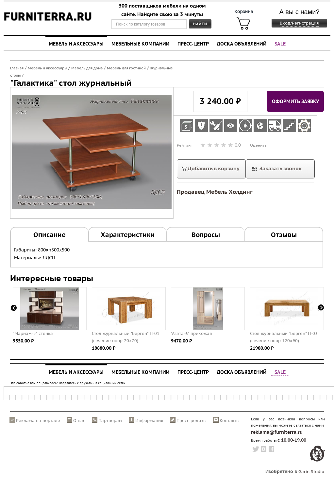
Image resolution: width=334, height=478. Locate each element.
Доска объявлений (242, 43)
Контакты (230, 420)
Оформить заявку (295, 101)
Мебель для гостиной (126, 68)
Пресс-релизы (191, 420)
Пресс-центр (193, 43)
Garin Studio (311, 471)
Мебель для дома (87, 68)
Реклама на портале (38, 420)
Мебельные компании (140, 43)
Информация (149, 420)
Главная (17, 68)
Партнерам (110, 420)
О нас (79, 420)
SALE (280, 43)
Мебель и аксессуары (76, 43)
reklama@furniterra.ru (277, 432)
